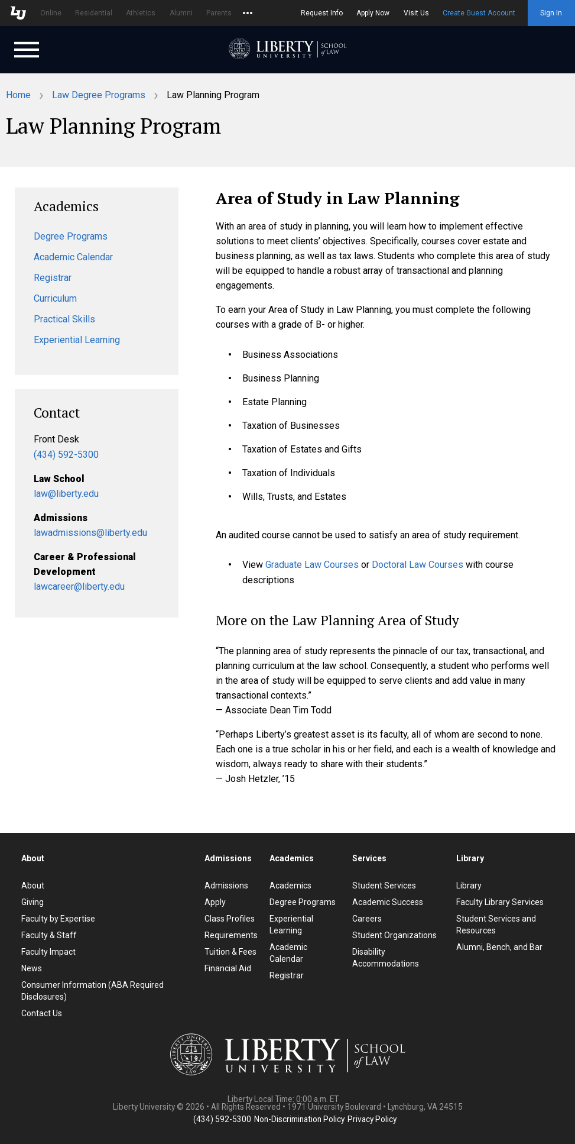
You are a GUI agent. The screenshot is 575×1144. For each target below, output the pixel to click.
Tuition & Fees (230, 951)
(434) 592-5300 (66, 454)
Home (18, 95)
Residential (93, 13)
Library (469, 885)
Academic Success (387, 902)
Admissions (226, 885)
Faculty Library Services (500, 902)
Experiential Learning (77, 339)
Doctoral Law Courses (417, 564)
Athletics (140, 13)
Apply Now (372, 13)
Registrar (53, 277)
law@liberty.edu (66, 493)
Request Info (322, 13)
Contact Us (41, 1013)
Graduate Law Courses (312, 564)
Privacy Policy (372, 1119)
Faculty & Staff (49, 935)
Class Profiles (229, 918)
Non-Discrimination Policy (299, 1119)
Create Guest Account (479, 13)
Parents (219, 13)
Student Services (384, 885)
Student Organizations (394, 935)
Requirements (231, 935)
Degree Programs (71, 236)
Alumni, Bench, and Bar (499, 947)
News (31, 968)
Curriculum (55, 298)
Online (50, 13)
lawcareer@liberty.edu (79, 586)
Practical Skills (64, 319)
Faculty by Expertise (58, 918)
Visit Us (416, 13)
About (32, 885)
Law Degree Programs (98, 95)
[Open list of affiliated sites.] (248, 13)
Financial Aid (227, 968)
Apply (215, 902)
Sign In (551, 13)
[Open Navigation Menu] (26, 48)
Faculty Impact (48, 951)
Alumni (181, 13)
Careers (367, 918)
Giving (32, 902)
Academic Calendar (73, 257)
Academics (290, 885)
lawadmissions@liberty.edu (90, 532)
